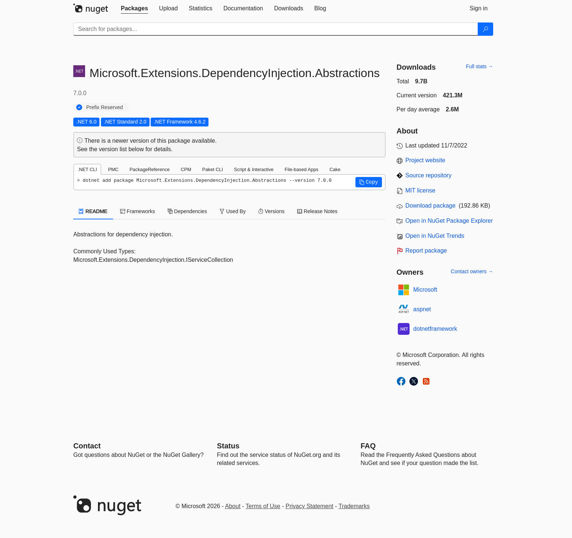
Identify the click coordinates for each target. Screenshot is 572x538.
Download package (431, 205)
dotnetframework (435, 329)
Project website (426, 160)
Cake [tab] (334, 169)
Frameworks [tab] (137, 211)
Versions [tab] (271, 211)
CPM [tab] (186, 169)
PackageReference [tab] (150, 169)
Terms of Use (263, 506)
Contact (87, 446)
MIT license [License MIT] (421, 190)
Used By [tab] (233, 211)
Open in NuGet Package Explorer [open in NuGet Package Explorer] (449, 221)
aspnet (422, 309)
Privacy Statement (309, 506)
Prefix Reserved (104, 107)
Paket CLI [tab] (212, 169)
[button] (368, 182)
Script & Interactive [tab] (253, 169)
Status (228, 446)
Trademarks (354, 506)
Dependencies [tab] (187, 211)
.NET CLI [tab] (87, 169)
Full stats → (479, 66)
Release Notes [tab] (317, 211)
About (233, 506)
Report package (426, 250)
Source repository (429, 175)
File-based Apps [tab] (302, 169)
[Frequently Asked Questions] (368, 446)
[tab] (134, 8)
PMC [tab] (113, 169)
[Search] (485, 29)
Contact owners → (472, 271)
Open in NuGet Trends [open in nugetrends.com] (435, 236)
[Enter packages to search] (275, 29)
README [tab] (93, 211)
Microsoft (425, 290)
